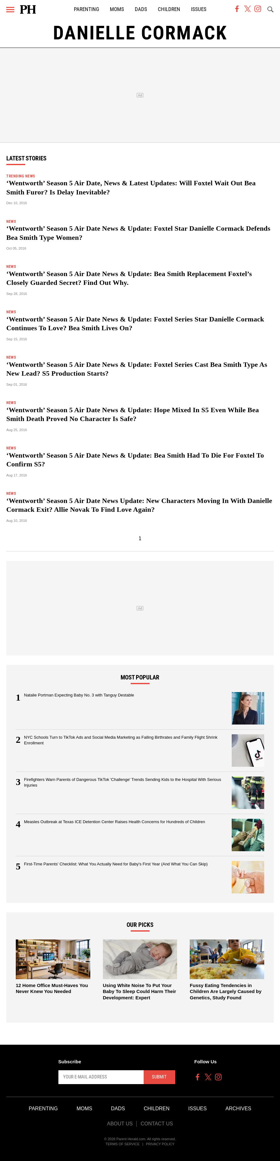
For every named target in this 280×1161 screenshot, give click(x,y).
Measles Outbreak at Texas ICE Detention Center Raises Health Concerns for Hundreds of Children (114, 821)
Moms (117, 9)
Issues (198, 9)
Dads (141, 9)
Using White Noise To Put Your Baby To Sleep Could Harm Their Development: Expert (139, 991)
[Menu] (10, 9)
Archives (238, 1108)
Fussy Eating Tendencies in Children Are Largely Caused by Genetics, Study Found (225, 991)
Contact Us (156, 1123)
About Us (120, 1123)
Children (169, 9)
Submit (159, 1077)
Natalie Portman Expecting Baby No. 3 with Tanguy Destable (79, 695)
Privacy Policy (160, 1144)
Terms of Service (122, 1144)
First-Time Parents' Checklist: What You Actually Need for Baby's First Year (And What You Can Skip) (116, 864)
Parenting (86, 9)
